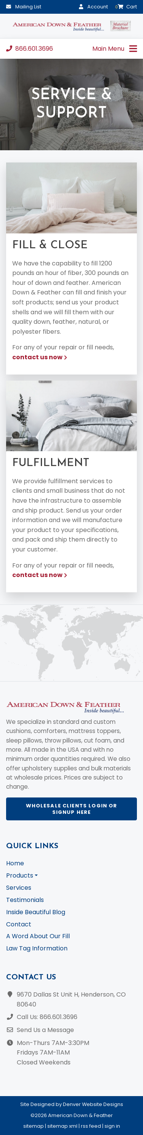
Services (18, 887)
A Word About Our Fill (38, 936)
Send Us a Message (45, 1030)
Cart (126, 6)
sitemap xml (62, 1126)
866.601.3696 (29, 48)
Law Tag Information (36, 948)
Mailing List (23, 6)
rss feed (91, 1126)
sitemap (33, 1126)
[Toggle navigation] (133, 49)
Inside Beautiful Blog (35, 912)
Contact (18, 924)
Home (15, 863)
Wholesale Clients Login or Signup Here (71, 809)
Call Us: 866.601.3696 (47, 1017)
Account (93, 6)
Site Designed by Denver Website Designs (71, 1104)
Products (19, 875)
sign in (112, 1126)
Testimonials (25, 899)
